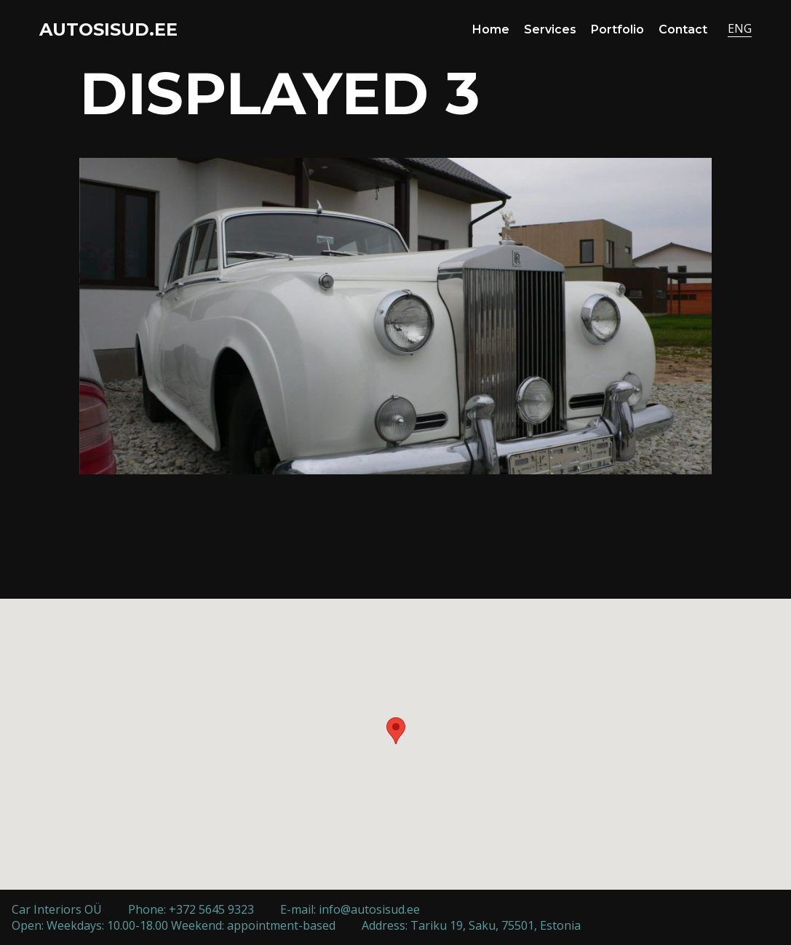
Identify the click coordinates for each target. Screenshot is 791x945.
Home (490, 29)
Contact (683, 29)
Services (550, 29)
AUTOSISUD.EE (108, 29)
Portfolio (617, 29)
